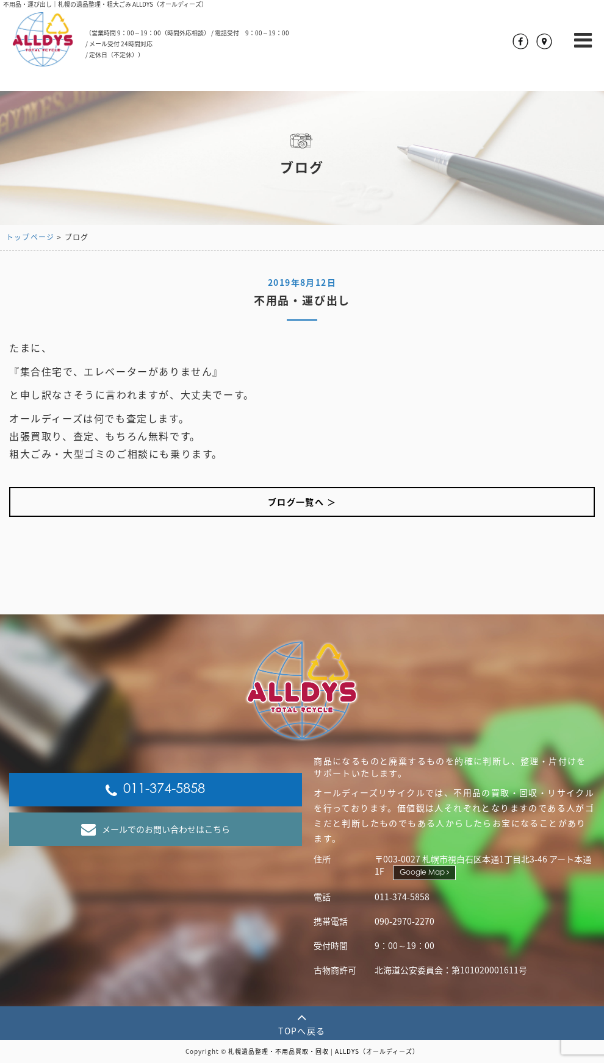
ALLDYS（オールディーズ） (377, 1051)
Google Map (424, 872)
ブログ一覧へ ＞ (302, 502)
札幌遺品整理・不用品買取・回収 (278, 1051)
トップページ (30, 237)
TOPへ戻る (301, 1023)
